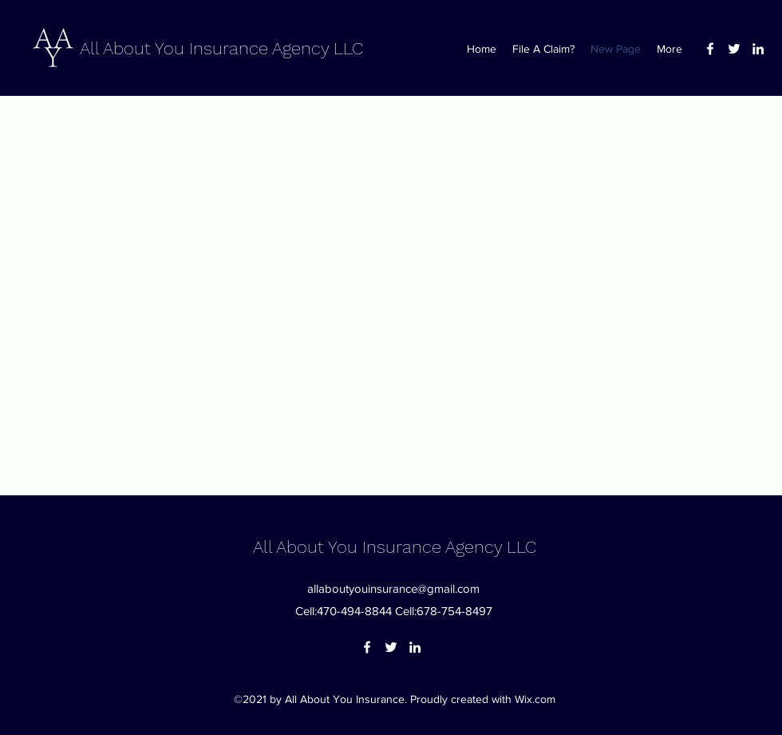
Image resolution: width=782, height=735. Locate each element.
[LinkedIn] (758, 49)
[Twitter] (734, 49)
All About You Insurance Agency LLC (221, 48)
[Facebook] (710, 49)
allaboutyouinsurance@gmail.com (393, 588)
